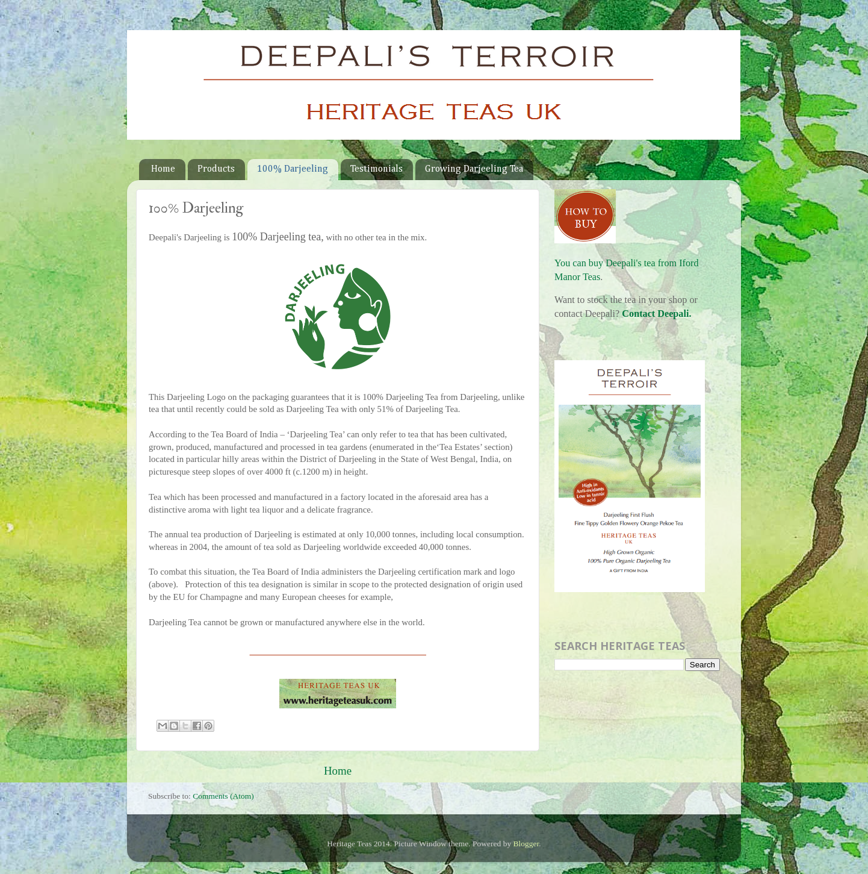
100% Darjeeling (292, 169)
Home (163, 169)
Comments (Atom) (223, 796)
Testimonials (376, 169)
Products (216, 169)
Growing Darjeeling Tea (474, 169)
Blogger (526, 843)
